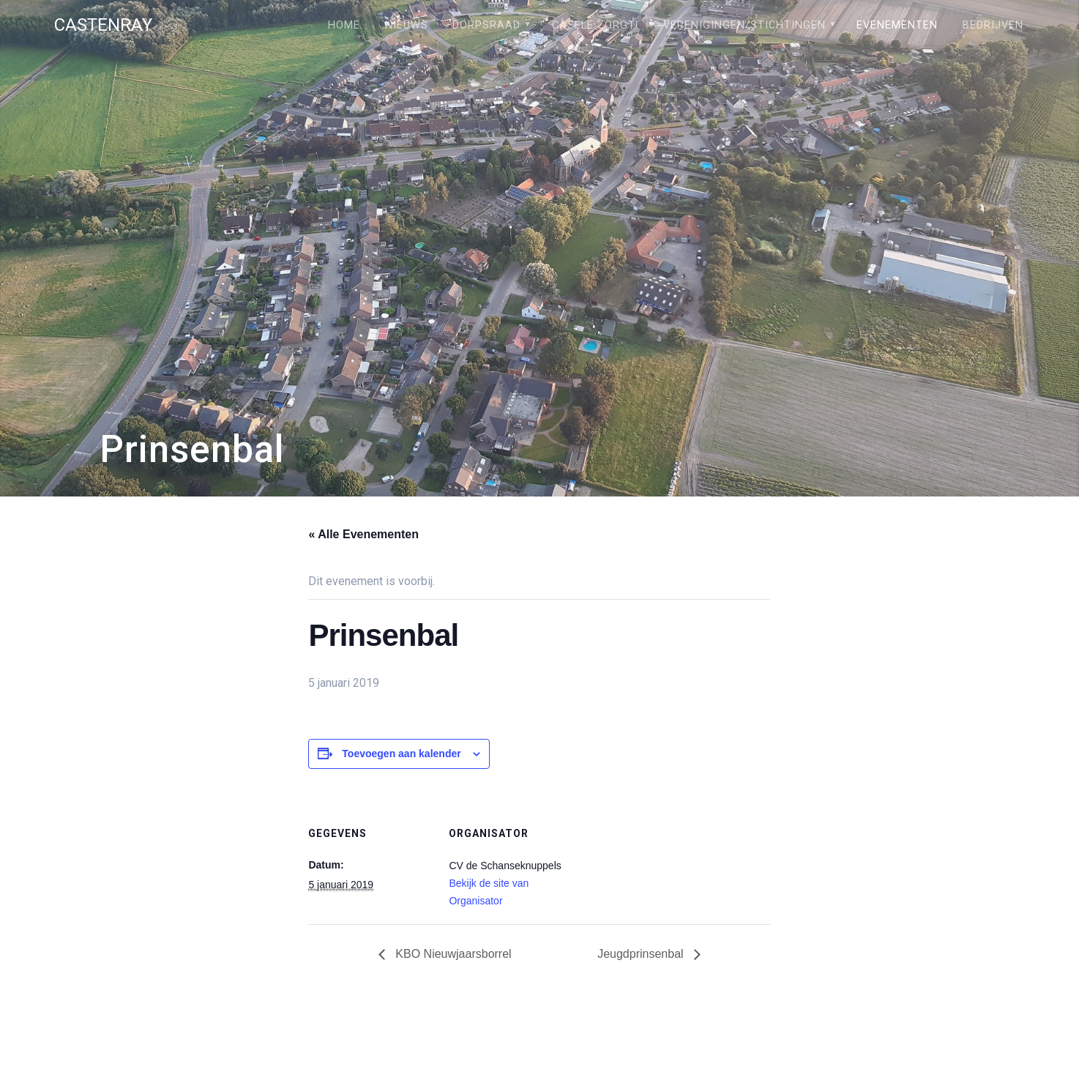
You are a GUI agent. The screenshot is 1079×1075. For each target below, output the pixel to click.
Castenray (103, 25)
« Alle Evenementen (363, 534)
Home (344, 25)
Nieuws (406, 25)
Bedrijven (993, 25)
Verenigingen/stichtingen (744, 25)
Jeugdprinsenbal (642, 954)
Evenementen (897, 25)
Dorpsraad (486, 25)
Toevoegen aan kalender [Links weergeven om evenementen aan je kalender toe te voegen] (401, 753)
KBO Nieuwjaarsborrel (452, 954)
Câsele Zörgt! (595, 25)
